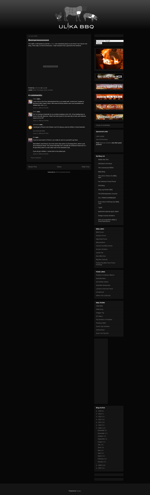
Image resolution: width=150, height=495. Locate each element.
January (100, 462)
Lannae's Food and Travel (104, 289)
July (99, 444)
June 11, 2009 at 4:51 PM (40, 108)
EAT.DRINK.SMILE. (102, 282)
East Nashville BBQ (39, 131)
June (99, 447)
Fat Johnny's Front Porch (107, 181)
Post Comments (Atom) (63, 172)
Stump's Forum (101, 235)
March (100, 456)
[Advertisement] (104, 370)
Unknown (36, 124)
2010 (100, 425)
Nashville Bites (101, 278)
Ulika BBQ (99, 306)
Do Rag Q (99, 316)
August (100, 442)
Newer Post (32, 167)
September (101, 439)
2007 (100, 468)
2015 (100, 411)
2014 (100, 414)
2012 (100, 419)
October (100, 436)
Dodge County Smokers (106, 215)
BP (34, 137)
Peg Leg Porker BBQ (105, 189)
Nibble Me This (103, 159)
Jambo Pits (99, 252)
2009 (100, 428)
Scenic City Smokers (102, 326)
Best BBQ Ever (101, 256)
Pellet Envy (99, 309)
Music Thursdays (38, 90)
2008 (100, 465)
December (101, 430)
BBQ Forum (100, 232)
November (101, 433)
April (99, 453)
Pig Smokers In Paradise (104, 319)
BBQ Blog (101, 172)
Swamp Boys (100, 330)
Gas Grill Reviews (102, 139)
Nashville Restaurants (103, 285)
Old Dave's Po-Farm (105, 163)
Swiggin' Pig (100, 313)
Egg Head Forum (101, 239)
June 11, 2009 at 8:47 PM (40, 133)
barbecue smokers (105, 143)
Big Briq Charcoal (101, 259)
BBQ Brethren (100, 242)
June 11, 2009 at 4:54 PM (40, 120)
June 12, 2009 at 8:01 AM (40, 154)
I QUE (100, 207)
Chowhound (100, 292)
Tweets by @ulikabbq (103, 125)
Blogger (78, 491)
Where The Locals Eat (103, 295)
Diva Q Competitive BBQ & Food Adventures (107, 220)
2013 (100, 416)
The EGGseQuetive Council (107, 194)
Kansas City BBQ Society (104, 246)
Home (59, 167)
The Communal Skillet (105, 168)
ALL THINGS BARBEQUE (107, 198)
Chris (34, 99)
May (99, 450)
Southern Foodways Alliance (105, 275)
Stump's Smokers (101, 249)
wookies (52, 44)
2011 (100, 422)
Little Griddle (100, 136)
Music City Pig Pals (102, 333)
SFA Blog (101, 185)
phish (45, 90)
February (101, 459)
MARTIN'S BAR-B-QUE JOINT (108, 211)
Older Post (85, 167)
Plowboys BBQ (101, 323)
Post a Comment (36, 158)
